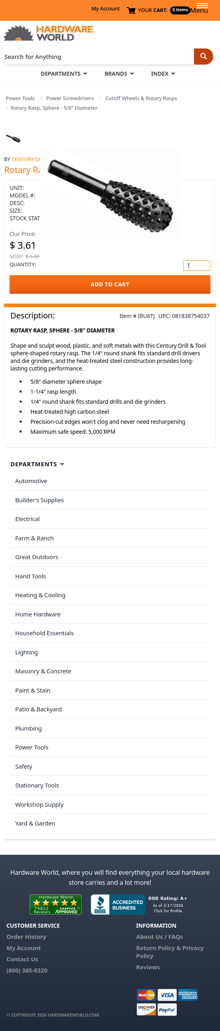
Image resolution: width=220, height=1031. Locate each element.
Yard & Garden (35, 823)
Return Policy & (158, 948)
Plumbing (28, 728)
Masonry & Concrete (43, 671)
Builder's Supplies (39, 500)
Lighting (26, 652)
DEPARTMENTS (60, 73)
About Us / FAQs (159, 936)
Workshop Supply (39, 804)
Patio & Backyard (38, 709)
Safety (23, 766)
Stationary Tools (37, 785)
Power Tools (20, 98)
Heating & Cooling (40, 595)
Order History (26, 936)
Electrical (27, 519)
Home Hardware (38, 614)
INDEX (159, 73)
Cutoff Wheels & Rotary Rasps (141, 98)
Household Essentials (44, 633)
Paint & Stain (32, 690)
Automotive (31, 481)
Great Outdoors (36, 557)
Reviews (148, 967)
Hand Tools (30, 576)
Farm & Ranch (34, 538)
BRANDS (115, 73)
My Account (105, 8)
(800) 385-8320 (26, 970)
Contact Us (22, 959)
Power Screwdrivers (70, 98)
